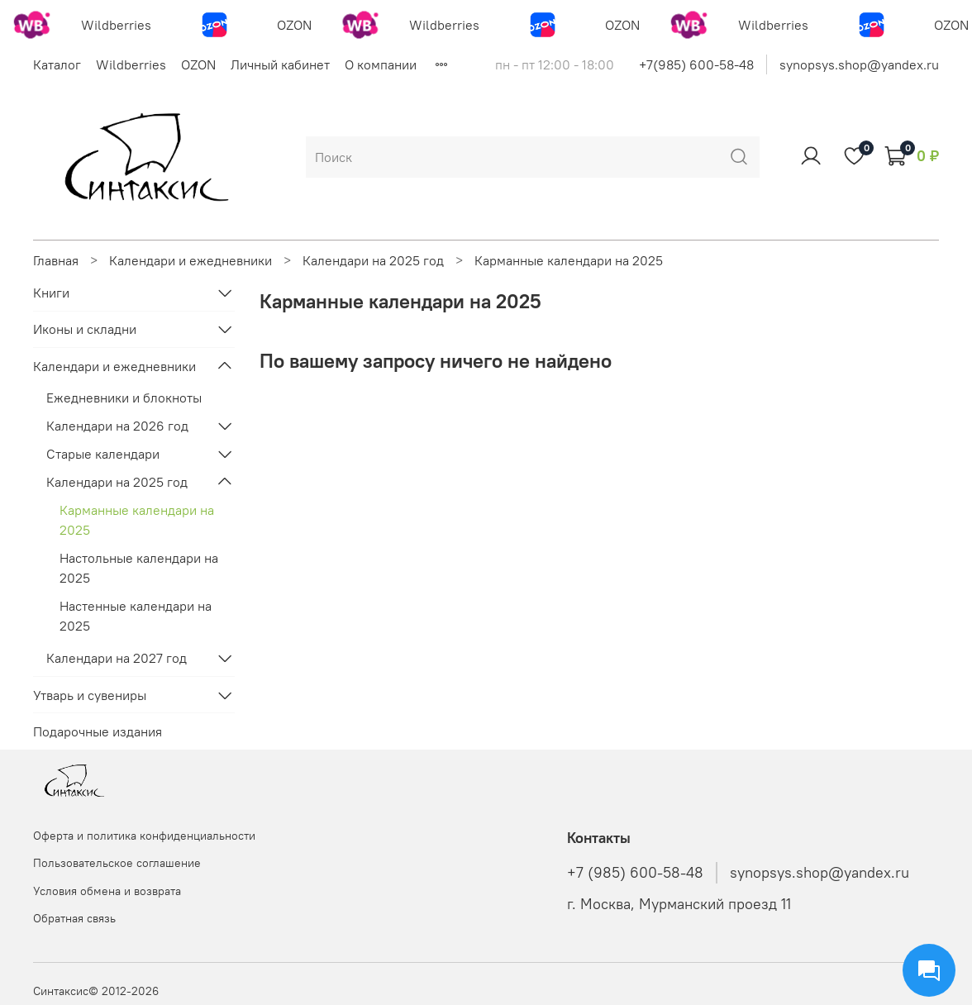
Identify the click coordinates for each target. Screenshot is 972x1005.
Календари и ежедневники (190, 260)
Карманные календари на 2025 (137, 520)
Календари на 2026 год (117, 425)
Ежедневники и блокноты (124, 397)
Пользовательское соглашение (117, 862)
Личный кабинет (280, 64)
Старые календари (103, 453)
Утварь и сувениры (89, 695)
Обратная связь (74, 918)
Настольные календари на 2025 (139, 568)
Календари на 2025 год (373, 260)
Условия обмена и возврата (107, 891)
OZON (198, 64)
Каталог (57, 64)
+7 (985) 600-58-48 (635, 873)
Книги (51, 292)
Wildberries (131, 64)
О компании (381, 64)
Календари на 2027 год (116, 658)
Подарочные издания (97, 731)
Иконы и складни (84, 329)
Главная (56, 260)
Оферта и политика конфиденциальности (144, 835)
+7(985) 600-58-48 (696, 64)
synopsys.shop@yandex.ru (859, 64)
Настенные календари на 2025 (136, 616)
